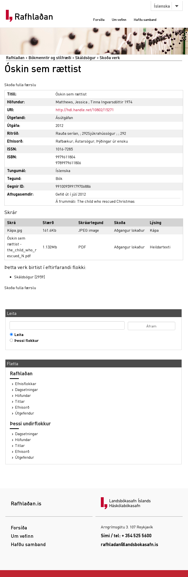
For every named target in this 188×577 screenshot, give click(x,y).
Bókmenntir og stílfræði (49, 57)
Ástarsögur (84, 141)
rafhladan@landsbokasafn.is (129, 544)
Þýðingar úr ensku (112, 141)
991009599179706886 (73, 186)
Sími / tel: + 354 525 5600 (126, 535)
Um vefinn (119, 19)
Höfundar (23, 395)
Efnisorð (22, 407)
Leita (18, 334)
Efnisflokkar (25, 383)
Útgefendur (24, 413)
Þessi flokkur (25, 340)
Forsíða (99, 19)
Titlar (20, 401)
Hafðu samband (145, 19)
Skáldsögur (85, 57)
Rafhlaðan (33, 16)
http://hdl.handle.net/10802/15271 (85, 109)
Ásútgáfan (64, 117)
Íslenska (162, 6)
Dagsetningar (26, 389)
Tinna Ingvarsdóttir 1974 (111, 101)
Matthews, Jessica (71, 101)
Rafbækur (64, 141)
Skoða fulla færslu (20, 84)
